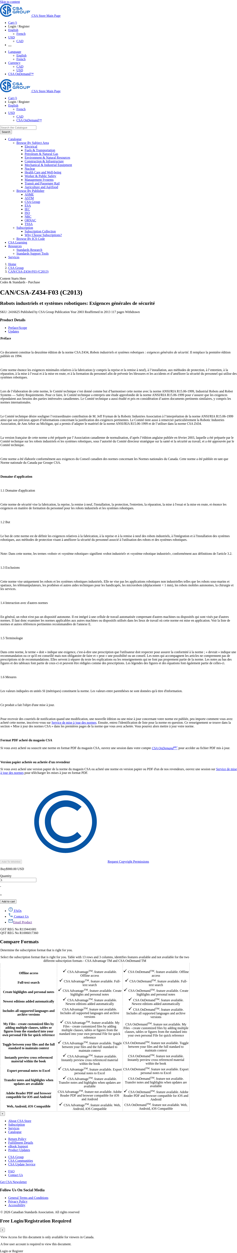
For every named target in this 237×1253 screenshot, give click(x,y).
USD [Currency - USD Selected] (11, 37)
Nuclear (30, 168)
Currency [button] (14, 63)
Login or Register (11, 1251)
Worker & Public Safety (40, 176)
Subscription (16, 1124)
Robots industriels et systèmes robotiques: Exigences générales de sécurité (77, 303)
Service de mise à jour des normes (74, 722)
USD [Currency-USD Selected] (19, 70)
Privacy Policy (18, 1201)
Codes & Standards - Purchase (20, 282)
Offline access (28, 973)
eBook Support (18, 1146)
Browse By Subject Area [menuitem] (32, 143)
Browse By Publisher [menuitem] (30, 191)
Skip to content (10, 1)
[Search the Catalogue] (6, 132)
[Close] (2, 1114)
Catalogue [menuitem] (15, 139)
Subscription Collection (40, 231)
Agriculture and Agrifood (41, 187)
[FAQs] (15, 910)
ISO (27, 213)
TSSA (29, 224)
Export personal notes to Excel (28, 1070)
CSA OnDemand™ (21, 74)
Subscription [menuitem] (24, 227)
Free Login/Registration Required (35, 1220)
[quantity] (18, 880)
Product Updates (19, 1150)
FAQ (11, 1171)
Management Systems (39, 179)
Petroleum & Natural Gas (41, 154)
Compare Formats (19, 941)
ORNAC (30, 220)
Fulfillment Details (20, 1142)
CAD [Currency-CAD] (19, 66)
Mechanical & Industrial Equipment (48, 165)
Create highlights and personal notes (28, 992)
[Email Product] (20, 922)
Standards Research (29, 250)
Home (12, 264)
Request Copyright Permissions (86, 861)
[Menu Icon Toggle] (10, 46)
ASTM (29, 198)
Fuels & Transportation (40, 150)
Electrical (31, 146)
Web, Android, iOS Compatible (29, 1106)
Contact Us (15, 1175)
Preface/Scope (17, 327)
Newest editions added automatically (28, 1001)
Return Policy (17, 1139)
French (20, 33)
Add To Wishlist (11, 861)
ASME (29, 194)
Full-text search (29, 982)
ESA (28, 205)
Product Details (12, 320)
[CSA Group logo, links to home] (30, 15)
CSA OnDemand (156, 965)
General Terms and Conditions (28, 1197)
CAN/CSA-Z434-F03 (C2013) (28, 271)
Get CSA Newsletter (13, 1182)
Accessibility (16, 1205)
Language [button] (14, 52)
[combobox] (18, 127)
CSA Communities (20, 1160)
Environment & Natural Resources (47, 157)
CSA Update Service (21, 1164)
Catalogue (15, 1132)
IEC (27, 209)
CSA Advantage (89, 965)
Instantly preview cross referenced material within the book (29, 1059)
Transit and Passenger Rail (42, 183)
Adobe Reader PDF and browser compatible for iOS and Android (28, 1095)
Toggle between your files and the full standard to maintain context (28, 1046)
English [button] (13, 30)
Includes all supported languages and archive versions (29, 1012)
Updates (13, 331)
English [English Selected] (21, 55)
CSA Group (32, 202)
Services (13, 1128)
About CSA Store (19, 1121)
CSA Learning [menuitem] (17, 242)
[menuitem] (131, 146)
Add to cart (8, 901)
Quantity (6, 876)
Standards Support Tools (32, 253)
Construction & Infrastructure (44, 161)
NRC (28, 216)
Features (29, 965)
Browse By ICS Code (30, 238)
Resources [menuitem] (15, 246)
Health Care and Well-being (43, 172)
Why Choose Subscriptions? (43, 235)
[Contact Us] (18, 916)
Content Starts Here (13, 278)
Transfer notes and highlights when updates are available (28, 1082)
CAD (19, 41)
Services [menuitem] (13, 257)
